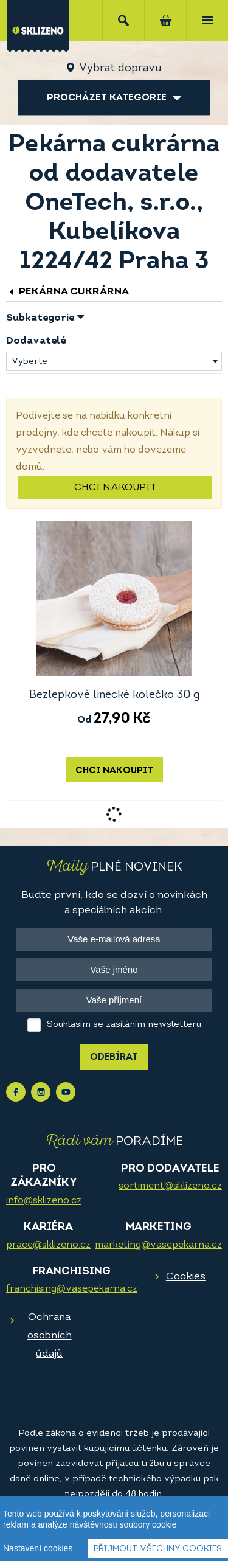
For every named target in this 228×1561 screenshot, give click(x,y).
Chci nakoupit (115, 488)
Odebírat (114, 1057)
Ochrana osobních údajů (49, 1335)
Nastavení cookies (37, 1548)
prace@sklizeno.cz (48, 1245)
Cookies (186, 1276)
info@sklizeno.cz (43, 1201)
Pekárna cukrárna (67, 292)
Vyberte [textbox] (29, 361)
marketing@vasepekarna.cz (158, 1245)
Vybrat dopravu (120, 68)
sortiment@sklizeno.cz (170, 1186)
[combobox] (114, 361)
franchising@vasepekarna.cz (71, 1289)
